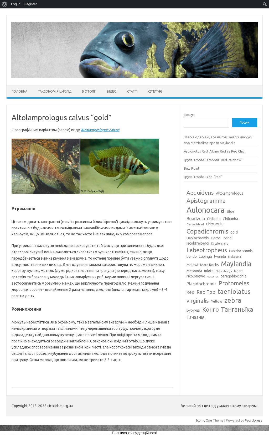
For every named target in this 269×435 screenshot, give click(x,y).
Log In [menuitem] (15, 4)
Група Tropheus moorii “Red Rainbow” (213, 160)
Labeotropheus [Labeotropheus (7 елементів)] (207, 250)
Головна (19, 91)
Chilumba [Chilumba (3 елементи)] (230, 219)
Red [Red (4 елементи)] (190, 292)
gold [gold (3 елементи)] (234, 232)
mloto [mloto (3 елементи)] (209, 271)
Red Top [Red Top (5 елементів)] (205, 292)
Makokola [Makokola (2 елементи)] (234, 256)
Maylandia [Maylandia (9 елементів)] (236, 263)
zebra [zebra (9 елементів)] (232, 300)
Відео (112, 91)
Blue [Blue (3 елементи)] (230, 211)
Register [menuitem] (30, 4)
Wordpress (253, 420)
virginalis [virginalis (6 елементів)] (198, 300)
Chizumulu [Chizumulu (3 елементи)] (215, 224)
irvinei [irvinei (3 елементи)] (227, 238)
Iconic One (204, 420)
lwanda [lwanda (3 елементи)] (220, 256)
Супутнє (155, 91)
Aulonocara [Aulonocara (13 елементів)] (206, 210)
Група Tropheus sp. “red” (203, 177)
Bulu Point (191, 168)
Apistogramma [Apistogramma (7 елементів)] (206, 200)
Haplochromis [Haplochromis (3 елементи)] (198, 238)
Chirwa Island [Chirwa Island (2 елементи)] (195, 224)
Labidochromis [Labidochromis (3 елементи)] (241, 251)
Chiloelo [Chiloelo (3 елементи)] (214, 219)
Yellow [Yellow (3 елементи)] (216, 301)
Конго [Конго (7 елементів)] (210, 309)
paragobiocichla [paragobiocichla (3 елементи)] (233, 276)
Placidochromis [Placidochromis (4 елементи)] (201, 283)
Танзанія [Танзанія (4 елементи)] (195, 317)
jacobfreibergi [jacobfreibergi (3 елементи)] (198, 243)
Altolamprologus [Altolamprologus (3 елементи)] (229, 193)
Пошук (189, 115)
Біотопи (89, 91)
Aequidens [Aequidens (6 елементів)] (200, 192)
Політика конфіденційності (134, 433)
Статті (132, 91)
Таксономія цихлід (54, 91)
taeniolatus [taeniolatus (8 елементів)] (234, 291)
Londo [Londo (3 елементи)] (192, 256)
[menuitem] (4, 4)
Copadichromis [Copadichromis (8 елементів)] (207, 231)
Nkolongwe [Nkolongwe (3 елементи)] (196, 276)
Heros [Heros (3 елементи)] (216, 238)
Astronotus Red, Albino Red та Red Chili (214, 151)
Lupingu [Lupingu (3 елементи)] (205, 256)
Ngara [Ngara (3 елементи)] (239, 271)
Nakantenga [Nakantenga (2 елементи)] (224, 271)
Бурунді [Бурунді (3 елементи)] (193, 310)
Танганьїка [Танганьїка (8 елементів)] (237, 309)
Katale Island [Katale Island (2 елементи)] (219, 243)
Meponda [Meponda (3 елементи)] (194, 271)
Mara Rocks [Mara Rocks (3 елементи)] (209, 265)
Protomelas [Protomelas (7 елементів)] (234, 283)
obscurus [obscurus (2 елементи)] (213, 276)
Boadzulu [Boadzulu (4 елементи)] (196, 218)
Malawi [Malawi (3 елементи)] (192, 265)
